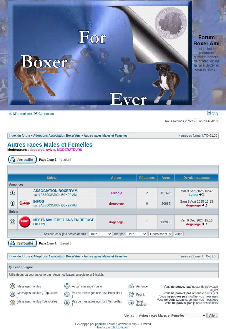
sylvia (50, 149)
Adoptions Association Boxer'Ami (57, 135)
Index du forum (19, 135)
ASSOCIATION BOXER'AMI (55, 191)
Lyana (193, 194)
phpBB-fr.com (120, 327)
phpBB (99, 324)
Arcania (116, 193)
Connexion (44, 113)
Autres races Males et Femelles (105, 135)
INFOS (38, 201)
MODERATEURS (69, 149)
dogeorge (37, 149)
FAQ (212, 113)
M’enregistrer (20, 113)
